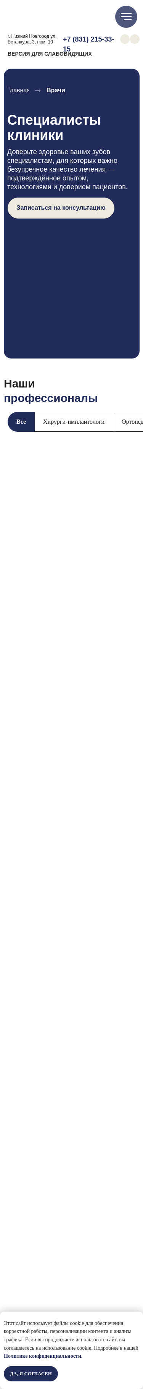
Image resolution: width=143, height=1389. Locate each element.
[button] (61, 208)
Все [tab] (21, 421)
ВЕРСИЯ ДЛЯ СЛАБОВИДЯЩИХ (50, 54)
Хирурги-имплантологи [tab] (73, 421)
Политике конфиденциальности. (43, 1356)
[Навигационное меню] (126, 17)
